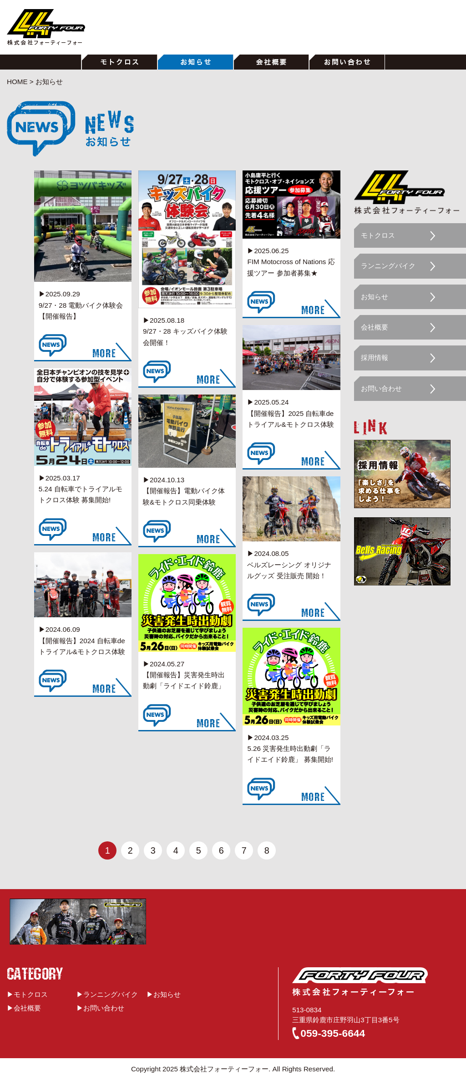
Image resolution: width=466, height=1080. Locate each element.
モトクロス (378, 235)
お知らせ (374, 296)
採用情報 (374, 357)
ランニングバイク (388, 266)
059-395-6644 (332, 1033)
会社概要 (374, 327)
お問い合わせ (381, 388)
